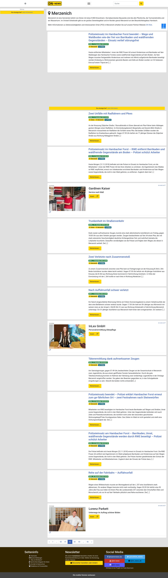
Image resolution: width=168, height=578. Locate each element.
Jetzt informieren (27, 12)
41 (65, 542)
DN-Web (149, 25)
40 (61, 542)
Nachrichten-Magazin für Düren (39, 562)
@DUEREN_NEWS (135, 557)
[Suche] (125, 3)
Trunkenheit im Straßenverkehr (106, 221)
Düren (91, 120)
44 (79, 542)
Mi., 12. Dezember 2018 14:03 (98, 117)
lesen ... (93, 196)
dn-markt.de (161, 185)
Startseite (33, 556)
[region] (107, 89)
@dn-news (114, 561)
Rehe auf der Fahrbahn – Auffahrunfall (110, 472)
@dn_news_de (134, 561)
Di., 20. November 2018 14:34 (98, 476)
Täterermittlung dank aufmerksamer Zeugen (113, 358)
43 (75, 542)
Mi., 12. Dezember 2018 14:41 (98, 44)
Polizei (101, 46)
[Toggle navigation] (89, 3)
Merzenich (93, 46)
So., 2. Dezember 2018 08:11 (98, 362)
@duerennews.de (114, 557)
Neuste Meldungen (35, 558)
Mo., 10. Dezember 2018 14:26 (99, 225)
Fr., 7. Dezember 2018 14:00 (98, 260)
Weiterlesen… (95, 68)
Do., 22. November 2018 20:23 (98, 401)
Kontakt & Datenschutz (37, 564)
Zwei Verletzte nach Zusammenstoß (109, 256)
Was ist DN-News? (35, 560)
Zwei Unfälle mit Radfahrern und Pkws (110, 113)
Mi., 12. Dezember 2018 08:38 (98, 156)
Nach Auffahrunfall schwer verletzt (108, 290)
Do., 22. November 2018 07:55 (98, 443)
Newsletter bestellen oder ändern (84, 563)
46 (88, 542)
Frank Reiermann (128, 568)
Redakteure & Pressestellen (38, 566)
